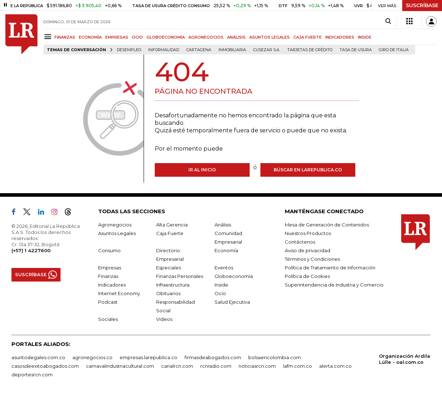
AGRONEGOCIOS (206, 37)
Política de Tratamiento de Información (330, 267)
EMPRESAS (116, 37)
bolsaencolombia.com (274, 357)
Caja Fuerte (169, 233)
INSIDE (364, 37)
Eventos (224, 267)
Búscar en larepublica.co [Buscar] (308, 169)
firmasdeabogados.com (212, 357)
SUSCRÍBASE (422, 5)
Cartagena (198, 50)
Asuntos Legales (117, 233)
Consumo (109, 250)
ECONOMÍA (90, 37)
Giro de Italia (394, 50)
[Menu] (48, 36)
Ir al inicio (202, 169)
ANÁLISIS (236, 37)
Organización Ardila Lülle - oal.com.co (404, 359)
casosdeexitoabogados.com (45, 366)
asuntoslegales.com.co (38, 357)
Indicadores (112, 285)
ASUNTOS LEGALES (269, 37)
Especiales (168, 267)
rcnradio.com (215, 366)
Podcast (107, 302)
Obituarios (168, 293)
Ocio (220, 293)
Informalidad (163, 50)
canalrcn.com (177, 366)
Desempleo (129, 50)
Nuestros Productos (308, 233)
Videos (164, 319)
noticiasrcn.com (257, 366)
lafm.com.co (297, 366)
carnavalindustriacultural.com (120, 366)
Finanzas (108, 276)
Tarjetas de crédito (309, 50)
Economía (226, 250)
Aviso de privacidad (307, 250)
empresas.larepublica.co (148, 357)
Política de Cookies (307, 276)
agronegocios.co (92, 357)
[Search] (388, 21)
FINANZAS (64, 37)
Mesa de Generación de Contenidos (327, 225)
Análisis (223, 225)
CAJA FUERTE (307, 37)
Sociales (108, 319)
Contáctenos (300, 242)
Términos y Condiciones (312, 259)
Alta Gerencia (172, 225)
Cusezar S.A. (266, 50)
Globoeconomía (234, 276)
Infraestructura (172, 285)
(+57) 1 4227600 (31, 250)
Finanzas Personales (179, 276)
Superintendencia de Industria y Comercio (334, 285)
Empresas (109, 267)
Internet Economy (119, 293)
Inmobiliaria (232, 50)
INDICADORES (339, 37)
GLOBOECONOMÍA (165, 37)
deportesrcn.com (32, 374)
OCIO (137, 37)
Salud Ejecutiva (232, 302)
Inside (221, 285)
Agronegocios (114, 225)
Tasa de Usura (356, 50)
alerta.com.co (335, 366)
